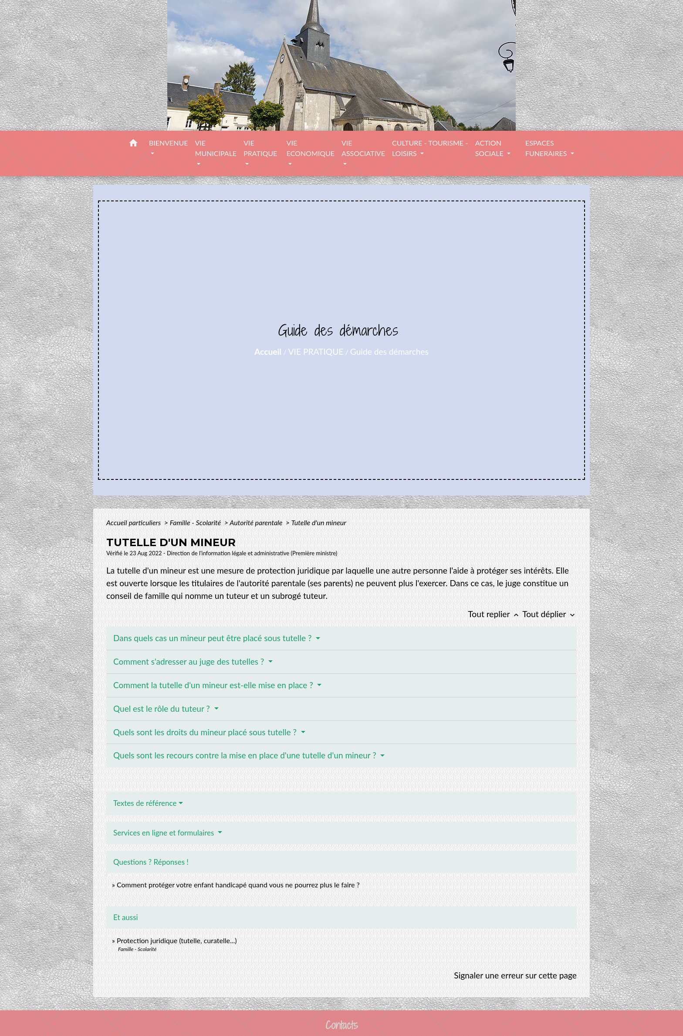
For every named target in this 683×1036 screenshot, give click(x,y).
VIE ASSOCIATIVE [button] (363, 148)
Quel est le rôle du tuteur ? (162, 708)
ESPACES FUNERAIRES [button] (547, 148)
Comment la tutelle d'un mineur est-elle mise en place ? (214, 685)
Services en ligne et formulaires (164, 832)
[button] (133, 144)
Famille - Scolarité (196, 522)
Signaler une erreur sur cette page (515, 975)
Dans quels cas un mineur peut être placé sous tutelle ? (213, 638)
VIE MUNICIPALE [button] (216, 148)
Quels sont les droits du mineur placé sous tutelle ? (206, 732)
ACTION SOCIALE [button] (490, 148)
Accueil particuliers (134, 522)
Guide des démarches (389, 351)
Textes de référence (145, 803)
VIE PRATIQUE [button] (260, 148)
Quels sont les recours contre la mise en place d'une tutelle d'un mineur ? (246, 755)
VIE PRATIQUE (316, 351)
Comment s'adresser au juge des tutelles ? (189, 661)
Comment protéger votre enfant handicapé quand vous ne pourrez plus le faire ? (238, 884)
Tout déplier (549, 614)
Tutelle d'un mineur (318, 522)
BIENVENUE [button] (168, 143)
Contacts (341, 1025)
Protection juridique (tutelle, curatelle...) (177, 940)
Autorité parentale (257, 522)
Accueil (267, 351)
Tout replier (495, 614)
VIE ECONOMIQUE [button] (311, 148)
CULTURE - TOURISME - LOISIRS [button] (430, 148)
